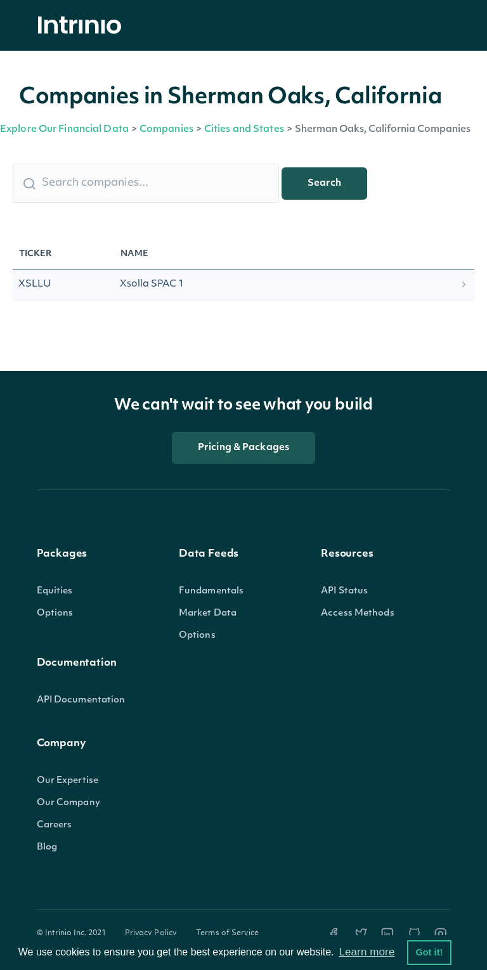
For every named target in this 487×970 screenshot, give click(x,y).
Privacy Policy (151, 933)
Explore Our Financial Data (64, 129)
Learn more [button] (366, 952)
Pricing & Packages (243, 448)
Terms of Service (227, 933)
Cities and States (244, 129)
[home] (83, 25)
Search (324, 183)
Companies (166, 129)
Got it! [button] (429, 952)
